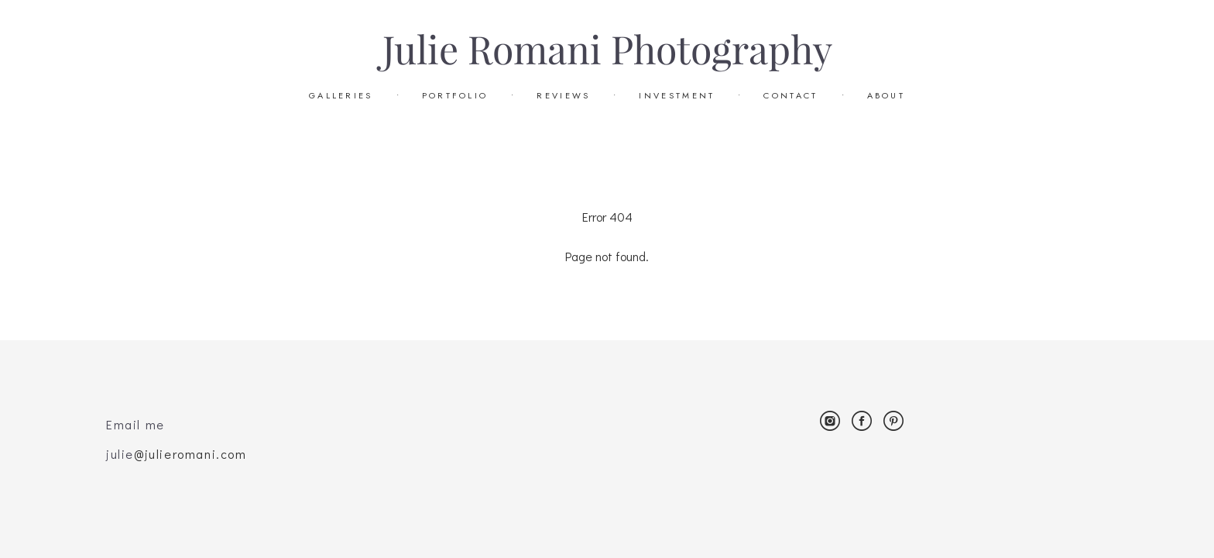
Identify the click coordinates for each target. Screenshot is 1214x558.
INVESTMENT (677, 95)
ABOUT (886, 95)
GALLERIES (341, 95)
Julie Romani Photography (607, 50)
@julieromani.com (190, 454)
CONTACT (790, 95)
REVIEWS (563, 95)
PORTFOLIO (455, 95)
